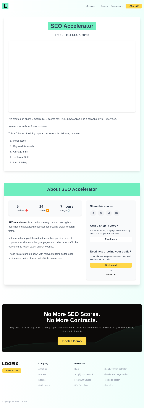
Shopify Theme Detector (115, 369)
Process (42, 374)
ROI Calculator (81, 385)
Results (104, 6)
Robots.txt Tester (112, 380)
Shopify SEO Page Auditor (116, 374)
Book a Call (11, 370)
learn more (111, 274)
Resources (117, 6)
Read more (111, 239)
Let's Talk (134, 6)
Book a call (111, 265)
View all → (109, 385)
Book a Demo (72, 341)
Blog (76, 369)
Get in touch (44, 385)
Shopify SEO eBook (83, 374)
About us (42, 369)
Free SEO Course (82, 380)
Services (92, 6)
